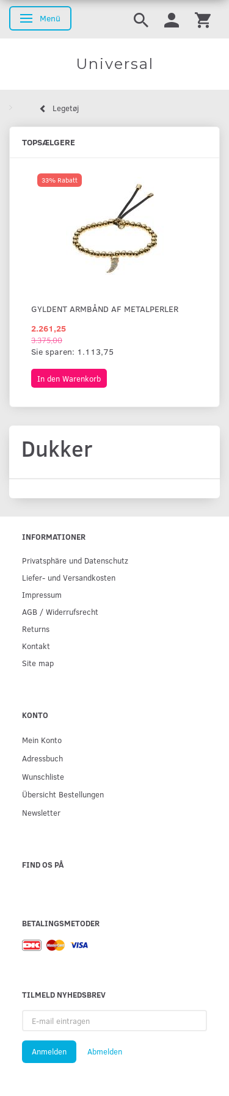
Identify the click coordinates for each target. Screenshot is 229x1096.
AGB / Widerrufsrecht (60, 611)
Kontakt (36, 646)
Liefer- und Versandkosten (68, 577)
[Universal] (114, 64)
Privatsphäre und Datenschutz (75, 560)
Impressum (42, 594)
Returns (35, 628)
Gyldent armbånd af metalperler (104, 308)
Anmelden (49, 1051)
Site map (38, 663)
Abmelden (104, 1051)
